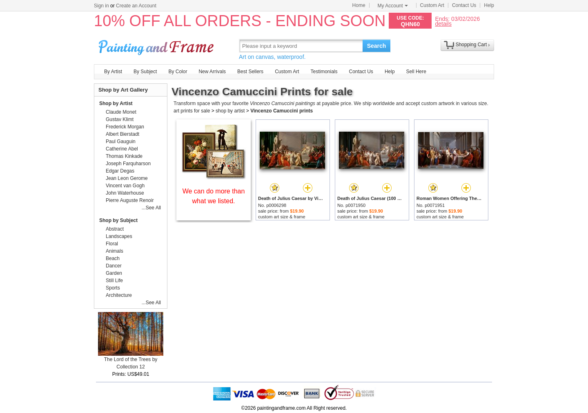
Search (376, 46)
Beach (113, 258)
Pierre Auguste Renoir (130, 200)
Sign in (101, 6)
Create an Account (136, 6)
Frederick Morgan (125, 127)
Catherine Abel (122, 149)
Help (489, 5)
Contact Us (464, 5)
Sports (113, 288)
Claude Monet (121, 112)
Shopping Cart (471, 44)
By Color (177, 71)
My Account (393, 6)
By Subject (145, 71)
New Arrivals (212, 71)
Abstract (115, 229)
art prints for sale (192, 111)
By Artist (113, 71)
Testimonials (323, 71)
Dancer (114, 266)
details (443, 23)
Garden (114, 273)
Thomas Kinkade (124, 156)
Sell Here (416, 71)
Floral (112, 244)
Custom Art (432, 5)
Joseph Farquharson (128, 163)
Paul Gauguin (121, 141)
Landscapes (119, 236)
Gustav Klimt (120, 119)
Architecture (119, 295)
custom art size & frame (281, 216)
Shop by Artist (116, 103)
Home (358, 5)
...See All (151, 208)
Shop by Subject (118, 220)
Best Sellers (250, 71)
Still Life (114, 280)
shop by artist (230, 111)
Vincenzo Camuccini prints (281, 111)
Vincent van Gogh (125, 186)
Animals (114, 251)
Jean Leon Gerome (127, 178)
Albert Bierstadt (122, 134)
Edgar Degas (120, 171)
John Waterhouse (125, 193)
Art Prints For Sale (157, 45)
